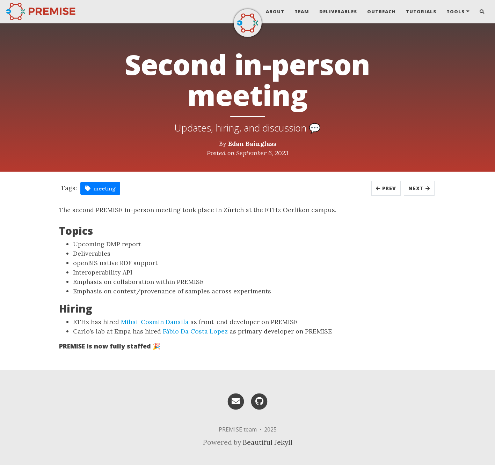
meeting (100, 188)
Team (301, 11)
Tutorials (421, 11)
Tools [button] (455, 11)
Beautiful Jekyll (267, 442)
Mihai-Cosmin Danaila (155, 322)
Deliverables (338, 11)
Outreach (381, 11)
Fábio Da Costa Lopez (195, 331)
